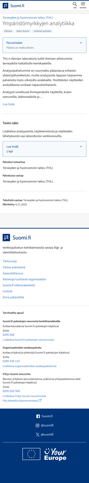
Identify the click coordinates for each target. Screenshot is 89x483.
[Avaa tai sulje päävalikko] (83, 5)
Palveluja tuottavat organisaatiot (24, 279)
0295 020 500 (11, 391)
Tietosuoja (10, 261)
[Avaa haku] (75, 5)
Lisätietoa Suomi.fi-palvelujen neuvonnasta (28, 340)
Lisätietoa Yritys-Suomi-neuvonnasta (24, 396)
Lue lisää (8, 104)
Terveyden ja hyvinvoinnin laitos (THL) (28, 17)
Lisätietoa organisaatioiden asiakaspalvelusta (29, 366)
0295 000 (8, 335)
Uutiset (7, 291)
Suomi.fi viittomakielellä (19, 285)
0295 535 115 (11, 361)
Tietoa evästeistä (14, 267)
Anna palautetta (13, 297)
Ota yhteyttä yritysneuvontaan (26, 400)
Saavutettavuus (13, 273)
